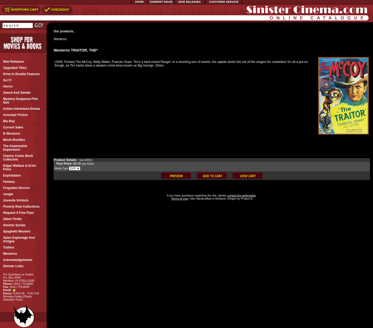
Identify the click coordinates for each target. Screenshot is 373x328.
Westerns (60, 39)
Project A (246, 198)
